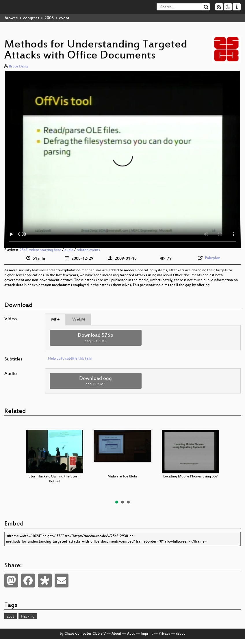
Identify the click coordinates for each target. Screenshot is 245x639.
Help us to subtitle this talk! (70, 359)
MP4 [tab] (55, 319)
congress (31, 18)
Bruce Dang (18, 67)
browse (11, 18)
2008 (49, 18)
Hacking (27, 617)
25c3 (10, 617)
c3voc (180, 634)
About (116, 634)
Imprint (147, 634)
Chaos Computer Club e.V (85, 634)
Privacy (164, 634)
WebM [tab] (78, 319)
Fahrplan (212, 258)
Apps (131, 634)
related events (88, 250)
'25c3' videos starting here (40, 250)
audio (68, 250)
